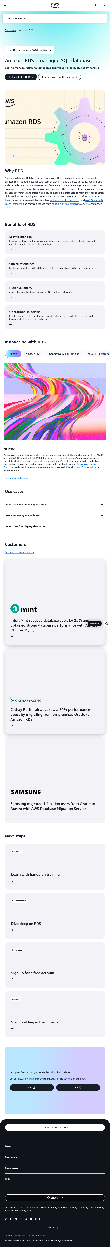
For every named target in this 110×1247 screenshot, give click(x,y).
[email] (40, 1219)
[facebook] (11, 1219)
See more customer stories (19, 552)
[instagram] (21, 1219)
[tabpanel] (55, 421)
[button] (55, 18)
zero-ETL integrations (85, 467)
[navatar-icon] (104, 5)
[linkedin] (16, 1219)
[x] (6, 1219)
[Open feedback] (106, 623)
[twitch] (26, 1219)
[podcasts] (36, 1219)
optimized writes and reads (64, 200)
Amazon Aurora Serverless (58, 461)
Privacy (8, 1235)
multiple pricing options (65, 203)
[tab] (13, 353)
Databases (10, 30)
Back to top (55, 1227)
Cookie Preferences (37, 1235)
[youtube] (31, 1219)
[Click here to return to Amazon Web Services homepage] (55, 5)
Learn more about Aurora (16, 478)
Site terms (20, 1235)
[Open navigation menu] (4, 5)
